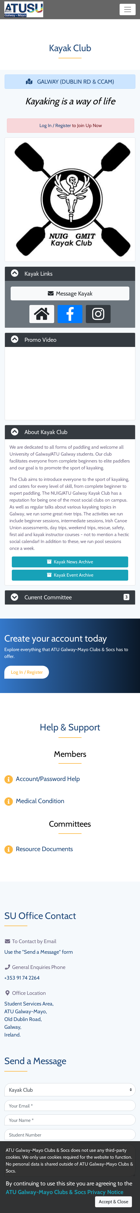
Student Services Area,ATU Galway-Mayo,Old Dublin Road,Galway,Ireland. (29, 1019)
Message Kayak (70, 293)
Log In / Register (55, 125)
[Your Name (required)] (70, 1119)
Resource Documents (44, 849)
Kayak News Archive (70, 562)
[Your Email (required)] (70, 1105)
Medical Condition (40, 801)
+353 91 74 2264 (21, 978)
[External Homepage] (41, 314)
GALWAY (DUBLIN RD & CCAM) (70, 81)
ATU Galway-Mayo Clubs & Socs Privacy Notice (64, 1192)
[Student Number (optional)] (70, 1134)
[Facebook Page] (70, 314)
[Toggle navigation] (128, 9)
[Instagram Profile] (98, 314)
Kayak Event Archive (70, 575)
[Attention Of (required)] (70, 1089)
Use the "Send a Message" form (38, 952)
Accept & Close (113, 1201)
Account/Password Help (48, 779)
